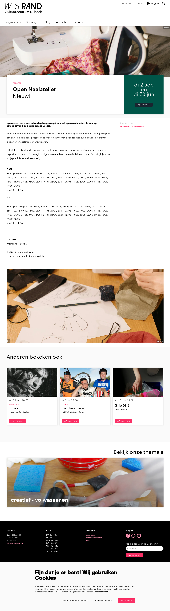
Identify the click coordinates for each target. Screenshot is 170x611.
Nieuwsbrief (127, 3)
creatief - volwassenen (131, 149)
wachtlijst (17, 444)
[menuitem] (47, 22)
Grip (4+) (122, 428)
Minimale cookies (102, 600)
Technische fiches (94, 561)
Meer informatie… (103, 592)
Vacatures (90, 558)
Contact (139, 3)
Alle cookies (126, 600)
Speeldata (143, 128)
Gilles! (14, 431)
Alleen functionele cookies (72, 600)
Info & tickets (70, 444)
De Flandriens (73, 431)
